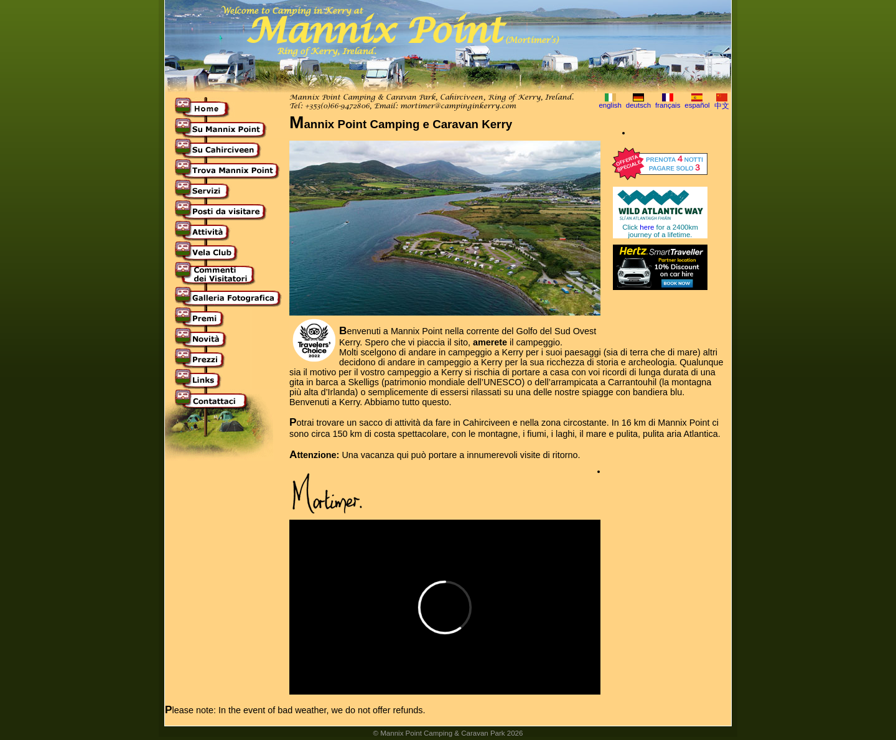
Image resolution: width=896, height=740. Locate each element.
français (667, 105)
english (610, 105)
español (696, 105)
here (647, 227)
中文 (721, 106)
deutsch (638, 105)
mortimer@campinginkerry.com (458, 106)
